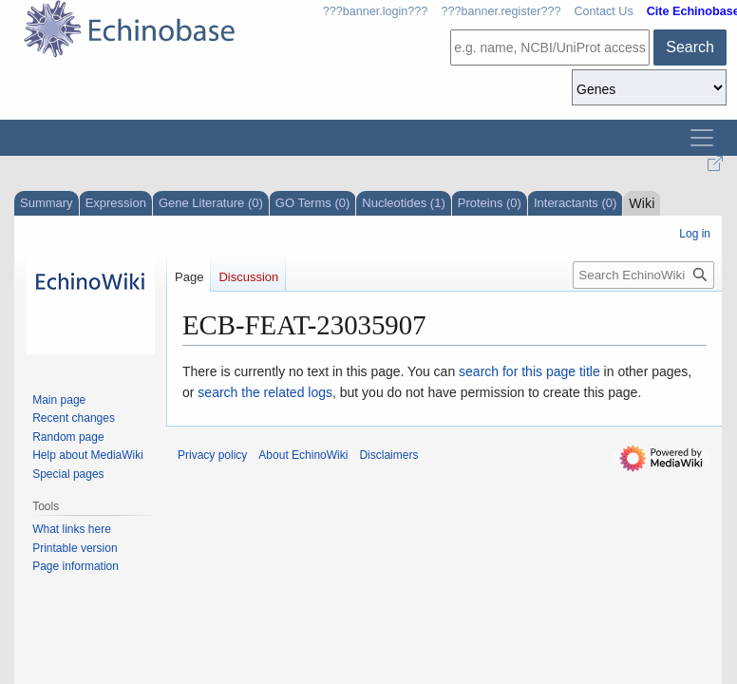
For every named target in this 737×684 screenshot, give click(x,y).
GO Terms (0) (312, 203)
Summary (46, 203)
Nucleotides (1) (403, 203)
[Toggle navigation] (702, 138)
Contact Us (603, 11)
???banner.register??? (500, 11)
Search (690, 47)
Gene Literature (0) (211, 203)
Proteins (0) (489, 203)
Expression (115, 203)
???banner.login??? (375, 11)
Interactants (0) (575, 203)
